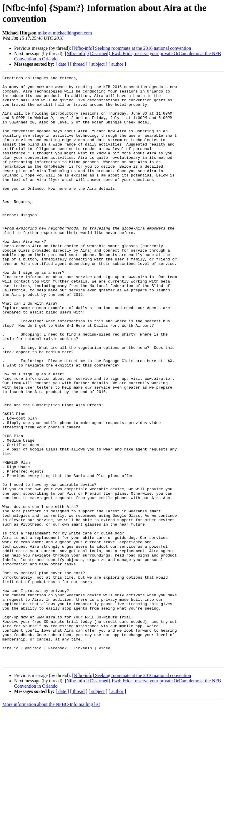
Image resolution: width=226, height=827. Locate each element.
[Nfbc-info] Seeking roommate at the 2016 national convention (131, 48)
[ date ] (62, 64)
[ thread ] (78, 64)
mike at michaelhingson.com (65, 32)
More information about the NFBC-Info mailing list (51, 821)
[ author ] (117, 64)
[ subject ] (98, 64)
